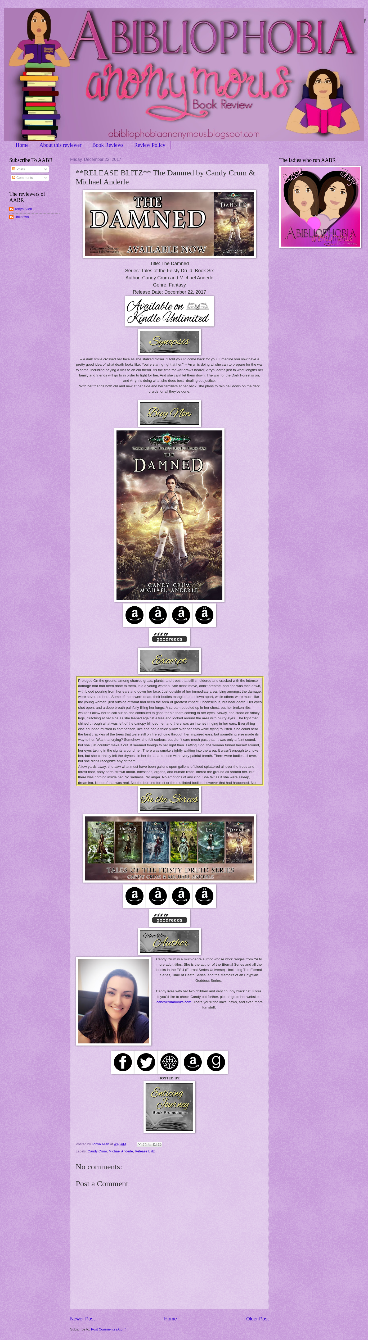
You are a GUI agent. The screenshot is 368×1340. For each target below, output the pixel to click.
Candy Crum (97, 1151)
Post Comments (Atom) (109, 1329)
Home (22, 145)
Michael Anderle (121, 1151)
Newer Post (82, 1318)
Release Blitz (145, 1151)
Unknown (22, 217)
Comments (22, 178)
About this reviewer (60, 145)
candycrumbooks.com (173, 1002)
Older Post (257, 1318)
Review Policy (149, 145)
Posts (18, 169)
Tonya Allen (23, 209)
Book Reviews (107, 145)
